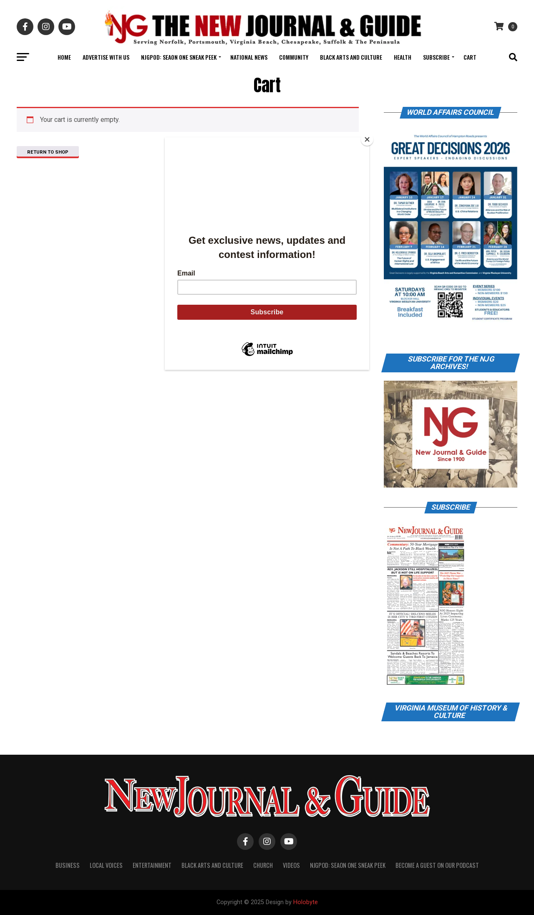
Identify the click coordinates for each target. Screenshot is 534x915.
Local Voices (106, 865)
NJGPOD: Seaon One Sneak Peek (179, 57)
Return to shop (47, 152)
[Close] (367, 139)
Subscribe (436, 57)
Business (67, 865)
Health (402, 57)
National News (248, 57)
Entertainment (152, 865)
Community (293, 57)
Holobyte (305, 902)
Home (64, 57)
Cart (469, 57)
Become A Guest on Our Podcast (437, 865)
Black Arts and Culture (351, 57)
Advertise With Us (106, 57)
